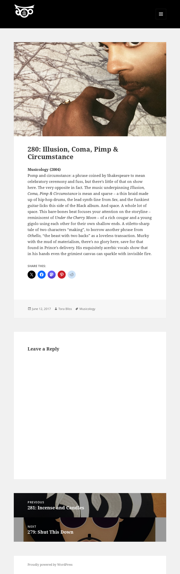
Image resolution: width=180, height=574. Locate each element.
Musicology (87, 309)
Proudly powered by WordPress (50, 564)
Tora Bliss (65, 309)
